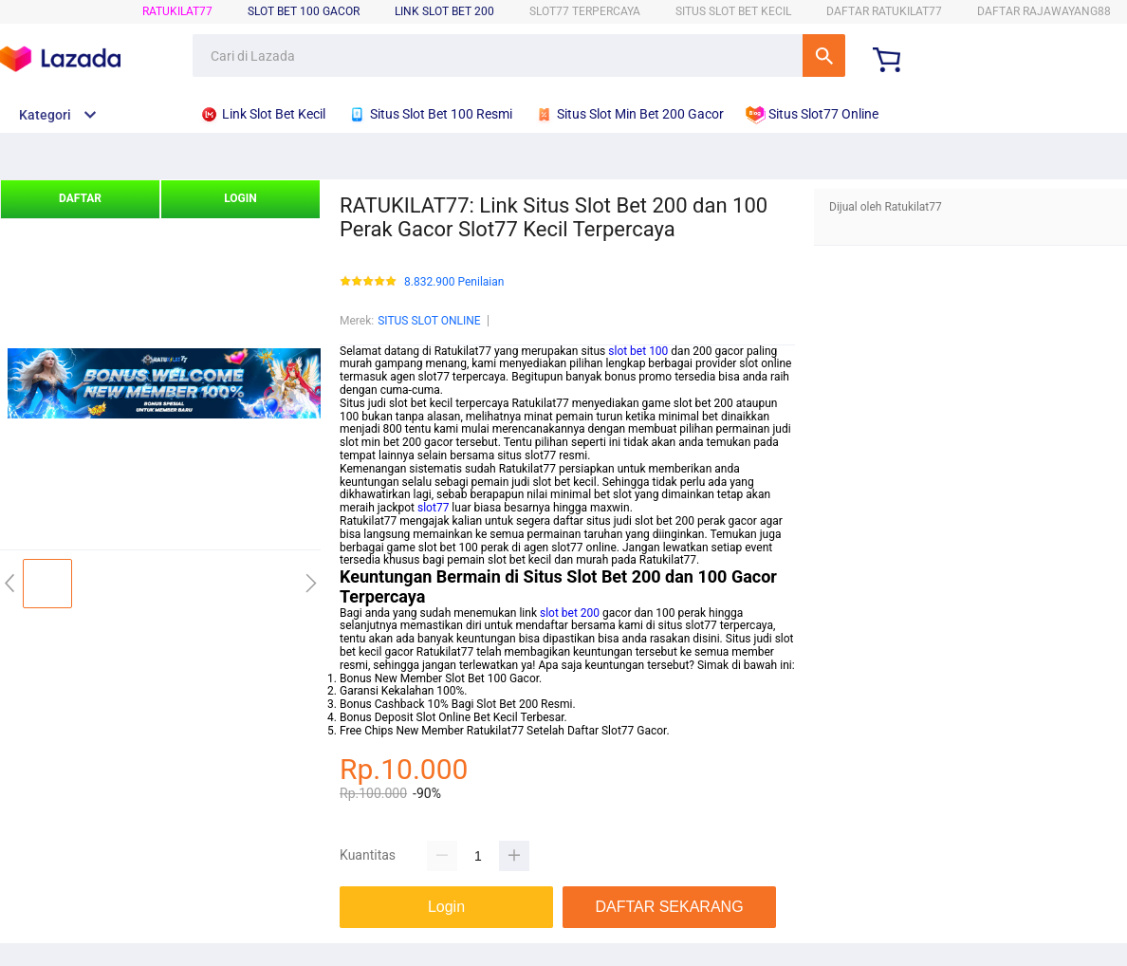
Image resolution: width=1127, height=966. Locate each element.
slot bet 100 (638, 351)
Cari (824, 55)
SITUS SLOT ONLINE (429, 320)
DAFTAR (80, 198)
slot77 (433, 507)
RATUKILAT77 (177, 11)
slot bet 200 (570, 613)
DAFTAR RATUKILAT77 (884, 11)
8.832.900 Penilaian (454, 282)
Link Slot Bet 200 (444, 11)
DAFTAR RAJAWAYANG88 (1044, 11)
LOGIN (240, 198)
